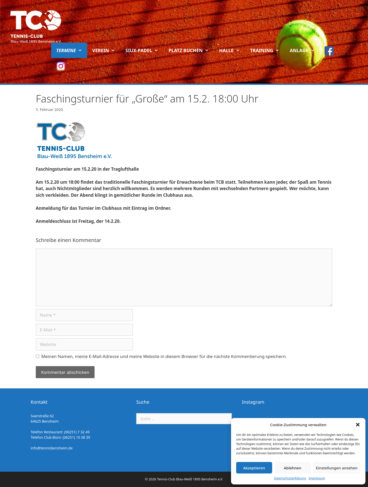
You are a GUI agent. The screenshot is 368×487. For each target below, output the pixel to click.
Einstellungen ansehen (337, 467)
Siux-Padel (144, 50)
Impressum (317, 478)
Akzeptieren (254, 467)
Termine (71, 50)
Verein (106, 50)
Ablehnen (293, 467)
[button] (357, 424)
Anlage (305, 50)
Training (267, 50)
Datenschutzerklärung (290, 478)
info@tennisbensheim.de (52, 448)
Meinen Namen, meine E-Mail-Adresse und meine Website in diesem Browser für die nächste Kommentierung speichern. (164, 356)
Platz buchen (191, 50)
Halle (232, 50)
